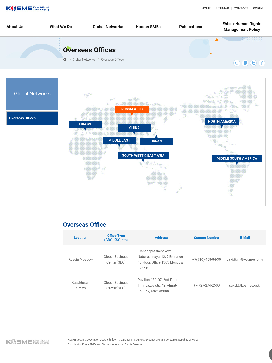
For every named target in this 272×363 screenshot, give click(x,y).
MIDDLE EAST (119, 140)
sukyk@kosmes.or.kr (245, 285)
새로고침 (236, 63)
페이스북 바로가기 (262, 63)
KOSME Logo (28, 342)
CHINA (134, 128)
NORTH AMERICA (222, 121)
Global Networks (108, 26)
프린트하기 (245, 63)
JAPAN (156, 141)
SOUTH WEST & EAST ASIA (143, 155)
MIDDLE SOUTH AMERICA (237, 158)
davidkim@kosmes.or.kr (244, 259)
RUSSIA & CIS (132, 109)
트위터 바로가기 (253, 63)
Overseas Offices (112, 59)
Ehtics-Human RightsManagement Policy (241, 26)
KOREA (258, 8)
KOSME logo (28, 8)
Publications (190, 26)
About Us (14, 26)
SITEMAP (222, 8)
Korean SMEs (148, 26)
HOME (206, 8)
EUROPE (85, 124)
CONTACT (241, 8)
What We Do (61, 26)
